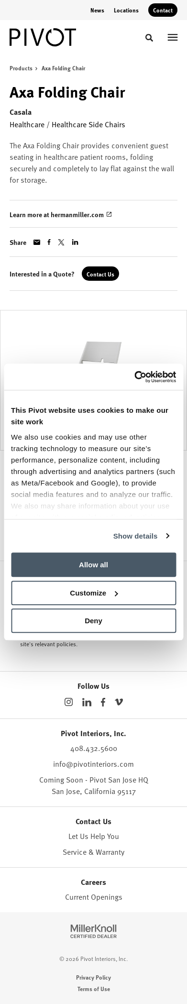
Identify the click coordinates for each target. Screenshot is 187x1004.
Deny (93, 621)
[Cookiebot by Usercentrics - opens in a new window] (134, 377)
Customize (94, 593)
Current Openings (93, 897)
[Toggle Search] (149, 38)
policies (66, 644)
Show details (135, 536)
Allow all (93, 565)
